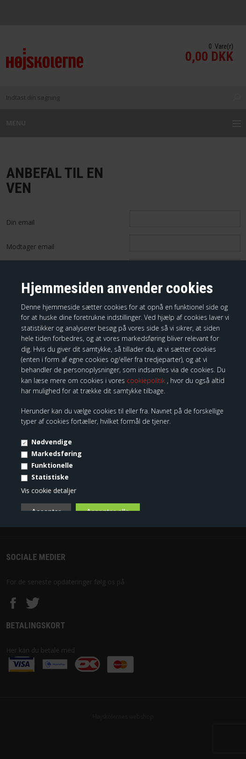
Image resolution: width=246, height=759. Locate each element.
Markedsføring (56, 453)
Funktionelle (52, 465)
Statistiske (50, 476)
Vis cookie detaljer (48, 490)
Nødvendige (51, 441)
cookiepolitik (147, 380)
